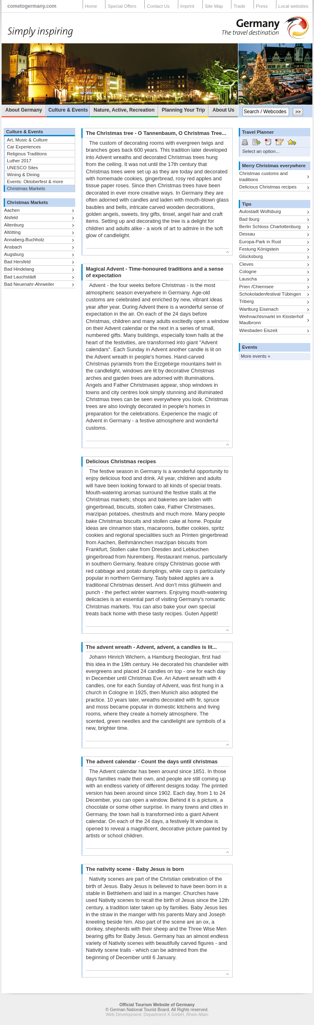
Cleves (246, 264)
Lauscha (248, 278)
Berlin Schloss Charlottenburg (270, 226)
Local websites (293, 6)
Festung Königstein (259, 249)
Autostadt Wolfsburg (260, 211)
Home (91, 6)
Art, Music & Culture (27, 139)
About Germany (23, 110)
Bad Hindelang (19, 269)
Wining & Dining (23, 174)
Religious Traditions (27, 153)
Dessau (247, 233)
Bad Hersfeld (17, 261)
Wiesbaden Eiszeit (258, 330)
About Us (223, 110)
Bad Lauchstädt (20, 276)
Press (262, 6)
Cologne (247, 271)
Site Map (214, 6)
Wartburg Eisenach (258, 309)
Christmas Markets (26, 188)
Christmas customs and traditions (263, 176)
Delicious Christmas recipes (267, 186)
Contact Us (158, 6)
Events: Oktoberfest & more (35, 181)
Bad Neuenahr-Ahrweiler (29, 284)
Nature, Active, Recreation (124, 110)
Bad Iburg (249, 219)
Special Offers (122, 6)
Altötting (12, 232)
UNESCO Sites (22, 167)
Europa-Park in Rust (260, 241)
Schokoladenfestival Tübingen (270, 294)
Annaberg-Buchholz (24, 239)
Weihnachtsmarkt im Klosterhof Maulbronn (271, 319)
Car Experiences (24, 146)
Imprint (187, 6)
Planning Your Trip (183, 110)
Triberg (246, 301)
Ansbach (13, 246)
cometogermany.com (31, 6)
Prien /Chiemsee (256, 286)
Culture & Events (68, 110)
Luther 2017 (19, 160)
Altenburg (14, 224)
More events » (255, 356)
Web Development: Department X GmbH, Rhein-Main (157, 1014)
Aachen (12, 210)
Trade (239, 6)
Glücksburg (250, 256)
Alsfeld (11, 217)
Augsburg (14, 254)
